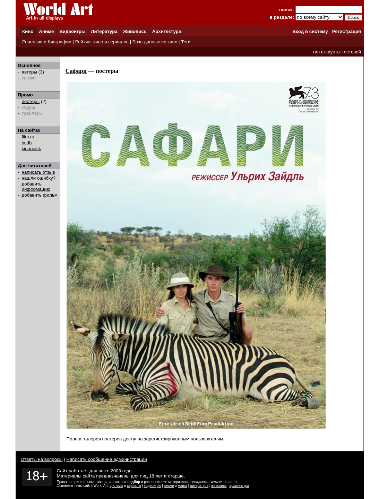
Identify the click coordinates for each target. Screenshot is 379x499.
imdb (27, 142)
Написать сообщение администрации (106, 459)
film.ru (28, 136)
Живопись (135, 31)
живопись (218, 486)
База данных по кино (154, 41)
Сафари (76, 71)
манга (182, 486)
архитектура (239, 486)
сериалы (134, 486)
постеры (31, 101)
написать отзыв (38, 172)
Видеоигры (72, 31)
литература (199, 486)
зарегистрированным (166, 438)
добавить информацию (36, 186)
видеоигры (152, 486)
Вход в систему (310, 31)
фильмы (116, 486)
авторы (29, 72)
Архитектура (166, 31)
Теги (185, 41)
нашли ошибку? (39, 178)
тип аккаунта (326, 51)
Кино (28, 31)
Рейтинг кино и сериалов (102, 41)
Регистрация (346, 31)
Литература (104, 31)
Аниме (46, 31)
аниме (169, 486)
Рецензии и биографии (46, 41)
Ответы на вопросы (42, 459)
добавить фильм (40, 195)
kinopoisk (31, 148)
